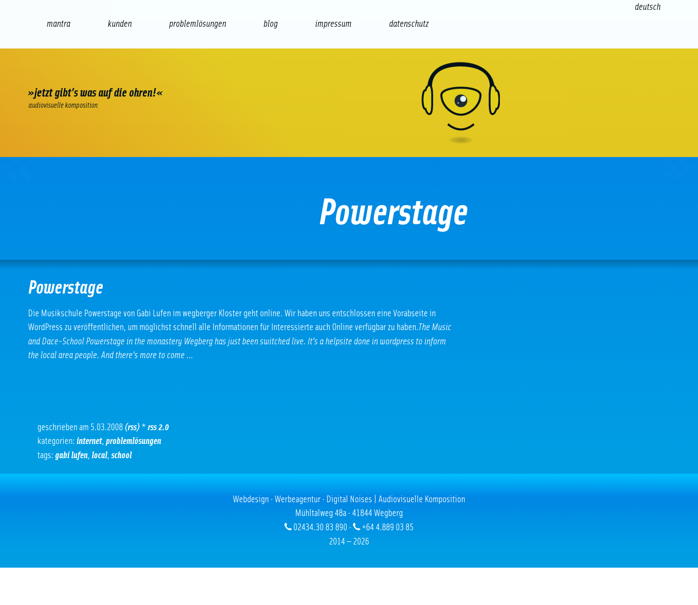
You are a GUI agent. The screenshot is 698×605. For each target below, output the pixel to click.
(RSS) (132, 427)
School (121, 455)
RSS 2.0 (158, 427)
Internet (89, 441)
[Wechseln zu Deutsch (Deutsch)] (648, 7)
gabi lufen (71, 455)
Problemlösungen (133, 441)
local (99, 455)
